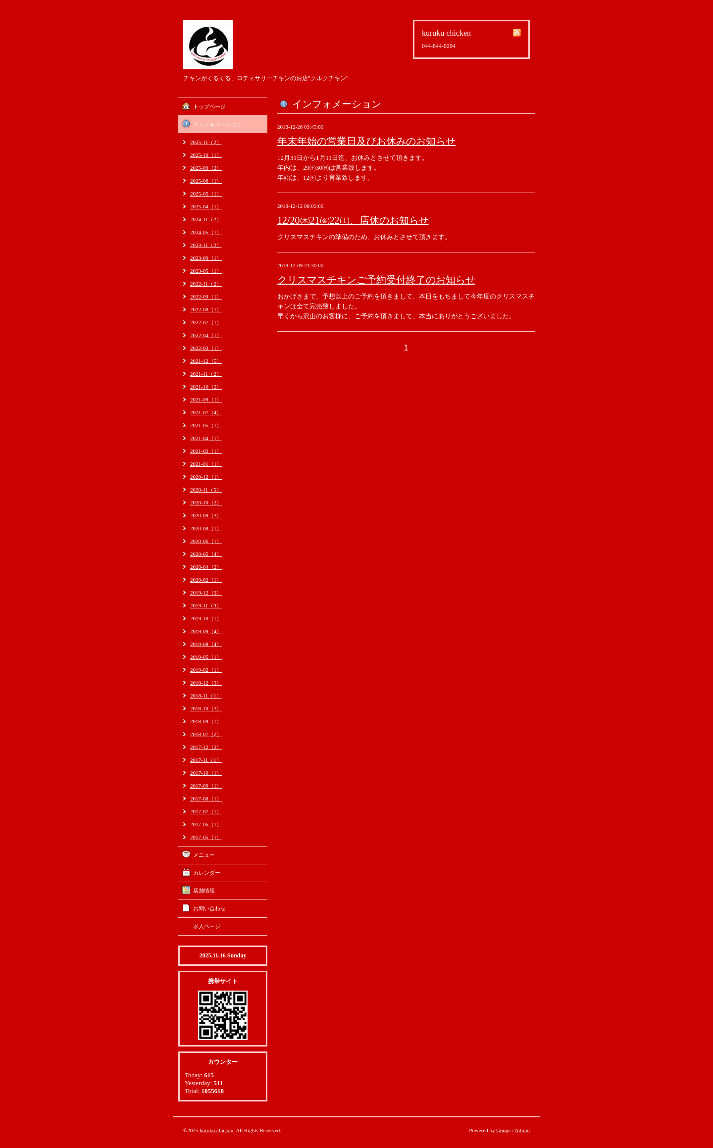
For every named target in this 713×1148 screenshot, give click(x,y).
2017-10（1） (206, 773)
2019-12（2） (206, 593)
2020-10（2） (206, 502)
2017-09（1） (206, 786)
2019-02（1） (206, 670)
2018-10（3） (206, 708)
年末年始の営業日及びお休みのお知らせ (366, 141)
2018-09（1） (206, 721)
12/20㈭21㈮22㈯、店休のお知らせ (353, 220)
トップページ (209, 106)
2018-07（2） (206, 734)
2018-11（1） (206, 696)
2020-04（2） (206, 567)
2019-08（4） (206, 644)
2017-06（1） (206, 824)
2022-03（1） (206, 348)
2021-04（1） (206, 438)
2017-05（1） (206, 837)
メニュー (204, 855)
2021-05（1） (206, 425)
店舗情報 (204, 891)
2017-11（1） (206, 760)
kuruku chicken (216, 1130)
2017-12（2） (206, 747)
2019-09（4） (206, 631)
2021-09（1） (206, 399)
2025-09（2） (206, 168)
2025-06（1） (206, 181)
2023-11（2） (206, 245)
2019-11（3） (206, 605)
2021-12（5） (206, 361)
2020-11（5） (206, 490)
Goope (503, 1130)
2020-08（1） (206, 528)
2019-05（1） (206, 657)
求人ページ (206, 926)
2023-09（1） (206, 258)
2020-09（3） (206, 515)
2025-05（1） (206, 194)
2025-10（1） (206, 155)
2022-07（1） (206, 322)
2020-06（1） (206, 541)
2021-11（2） (206, 374)
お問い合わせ (209, 908)
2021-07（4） (206, 412)
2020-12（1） (206, 477)
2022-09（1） (206, 296)
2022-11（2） (206, 284)
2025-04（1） (206, 206)
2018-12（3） (206, 683)
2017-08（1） (206, 798)
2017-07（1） (206, 811)
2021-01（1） (206, 464)
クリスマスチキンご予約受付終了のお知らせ (376, 279)
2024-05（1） (206, 232)
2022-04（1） (206, 335)
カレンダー (206, 873)
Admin (522, 1130)
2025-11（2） (206, 142)
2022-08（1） (206, 309)
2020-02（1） (206, 580)
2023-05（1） (206, 271)
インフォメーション (217, 124)
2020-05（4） (206, 554)
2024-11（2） (206, 219)
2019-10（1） (206, 618)
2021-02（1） (206, 451)
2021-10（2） (206, 387)
